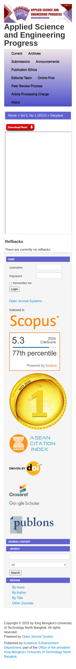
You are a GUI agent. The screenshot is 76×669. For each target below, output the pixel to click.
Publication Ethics (24, 69)
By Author (19, 592)
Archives (34, 53)
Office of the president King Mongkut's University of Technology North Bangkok (37, 652)
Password (15, 276)
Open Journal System (37, 636)
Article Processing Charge (30, 94)
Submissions (20, 61)
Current (16, 53)
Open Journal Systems (25, 301)
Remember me (22, 283)
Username (15, 267)
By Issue (18, 587)
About (17, 102)
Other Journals (22, 603)
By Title (17, 598)
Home (12, 115)
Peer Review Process (26, 86)
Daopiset (56, 115)
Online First (46, 78)
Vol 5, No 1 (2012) (33, 115)
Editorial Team (21, 78)
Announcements (47, 61)
